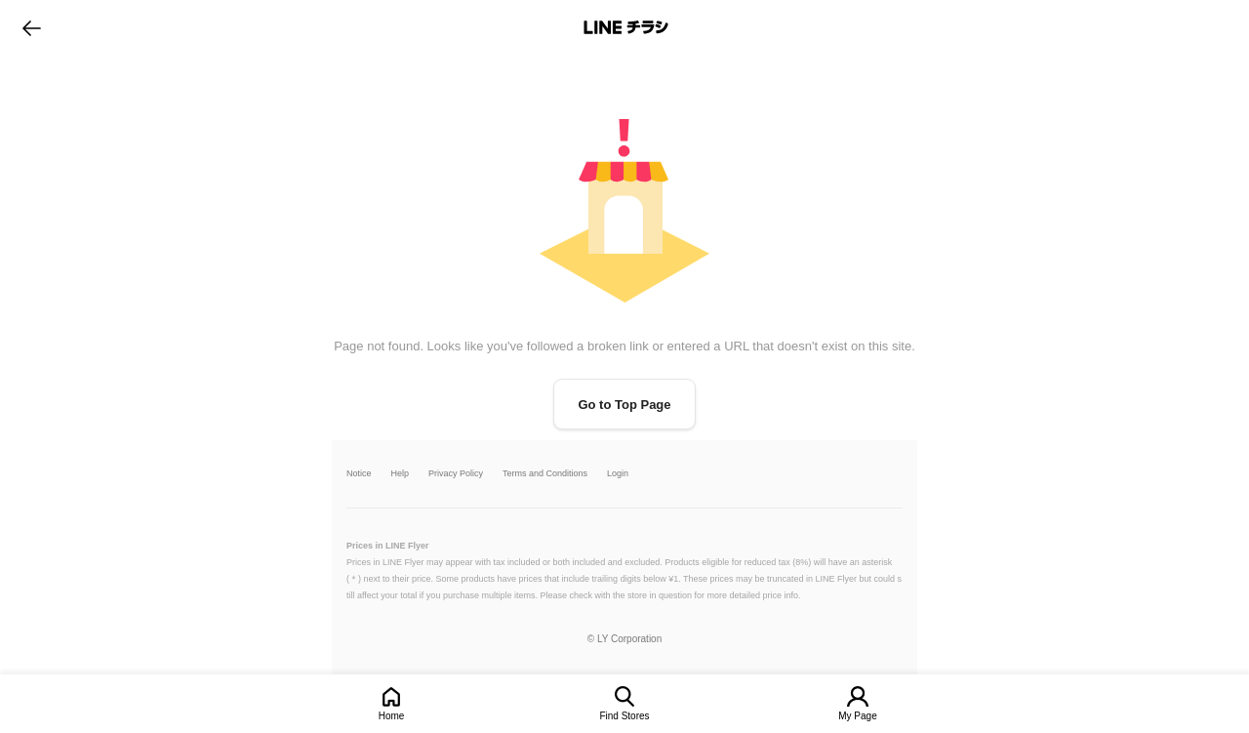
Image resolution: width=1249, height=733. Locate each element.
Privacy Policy (455, 473)
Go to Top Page (624, 404)
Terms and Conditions (545, 473)
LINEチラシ (626, 27)
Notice (359, 473)
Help (400, 473)
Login (617, 473)
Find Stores (624, 716)
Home (392, 716)
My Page (857, 716)
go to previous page (31, 27)
